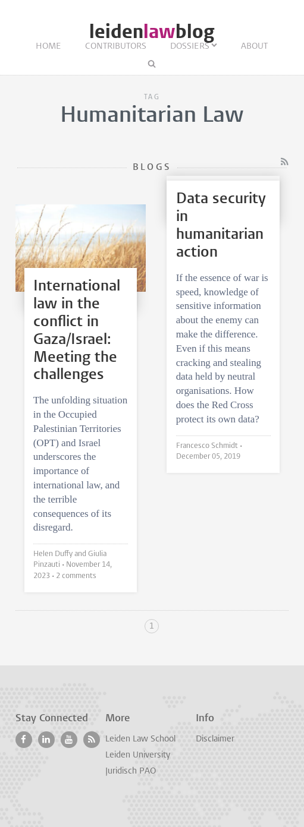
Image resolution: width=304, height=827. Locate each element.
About (254, 46)
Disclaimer (215, 739)
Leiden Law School (140, 739)
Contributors (115, 46)
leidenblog (151, 32)
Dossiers (189, 46)
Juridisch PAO (130, 771)
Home (48, 46)
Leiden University (137, 755)
